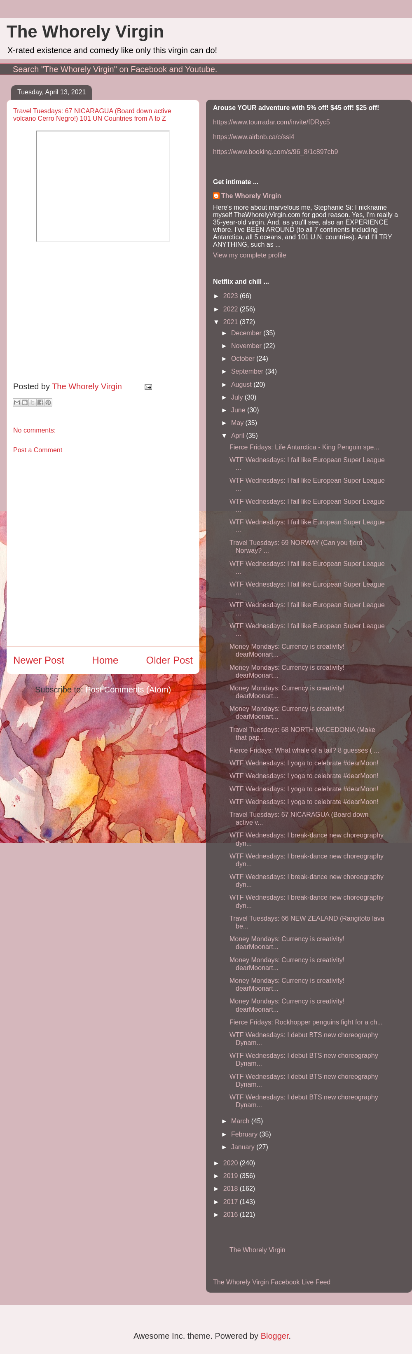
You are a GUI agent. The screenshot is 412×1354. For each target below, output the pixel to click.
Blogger (275, 1335)
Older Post (169, 660)
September (248, 371)
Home (105, 660)
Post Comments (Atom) (128, 689)
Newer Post (38, 660)
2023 (231, 295)
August (242, 384)
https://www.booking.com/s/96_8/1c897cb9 (275, 151)
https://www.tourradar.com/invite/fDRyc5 (271, 122)
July (238, 397)
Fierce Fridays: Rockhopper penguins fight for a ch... (306, 1022)
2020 (231, 1163)
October (243, 358)
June (239, 410)
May (238, 422)
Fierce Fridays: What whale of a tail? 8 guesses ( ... (304, 750)
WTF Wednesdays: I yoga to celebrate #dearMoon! (304, 763)
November (247, 345)
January (243, 1147)
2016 (231, 1214)
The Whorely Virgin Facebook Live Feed (271, 1282)
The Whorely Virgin (85, 31)
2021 (231, 321)
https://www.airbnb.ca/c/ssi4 (253, 136)
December (247, 333)
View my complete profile (249, 255)
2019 (231, 1175)
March (241, 1121)
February (245, 1134)
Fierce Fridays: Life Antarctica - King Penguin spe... (304, 447)
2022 (231, 309)
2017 (231, 1201)
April (238, 435)
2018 (231, 1188)
